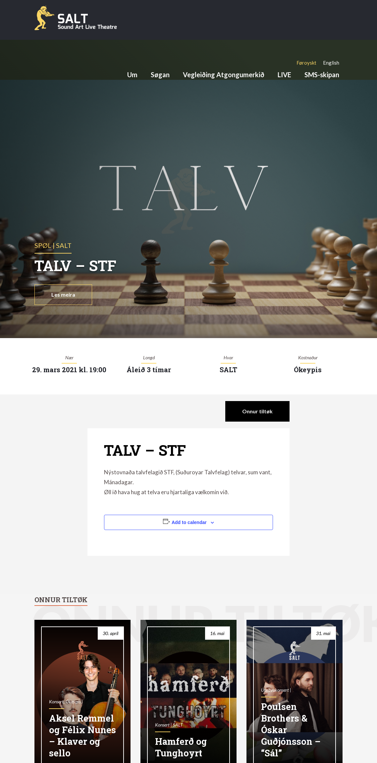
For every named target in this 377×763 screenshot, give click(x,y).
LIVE (284, 75)
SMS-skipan (321, 75)
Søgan (160, 75)
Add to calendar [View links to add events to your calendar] (189, 522)
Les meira (63, 294)
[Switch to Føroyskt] (306, 62)
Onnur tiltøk (257, 411)
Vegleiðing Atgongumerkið (223, 75)
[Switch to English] (331, 62)
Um (132, 75)
